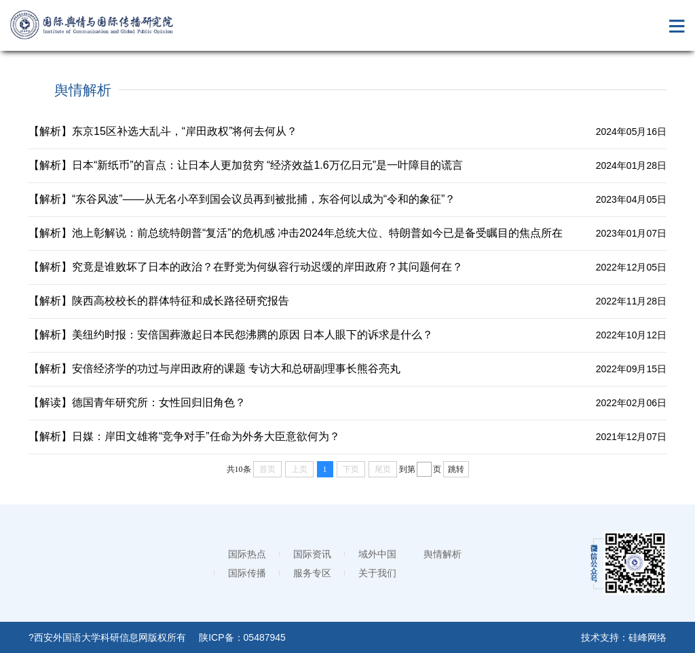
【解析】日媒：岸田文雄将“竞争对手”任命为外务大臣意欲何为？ (184, 436)
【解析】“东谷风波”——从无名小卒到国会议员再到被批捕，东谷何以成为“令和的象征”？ (242, 199)
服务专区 (312, 573)
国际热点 (247, 554)
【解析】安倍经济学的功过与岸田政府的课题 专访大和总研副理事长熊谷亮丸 (214, 368)
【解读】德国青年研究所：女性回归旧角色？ (137, 402)
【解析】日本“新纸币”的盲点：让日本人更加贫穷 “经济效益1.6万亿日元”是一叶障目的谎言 (246, 165)
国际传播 (247, 573)
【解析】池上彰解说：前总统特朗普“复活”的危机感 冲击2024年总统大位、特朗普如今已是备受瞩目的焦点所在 (296, 233)
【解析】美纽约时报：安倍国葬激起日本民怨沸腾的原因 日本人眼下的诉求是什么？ (231, 334)
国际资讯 (312, 554)
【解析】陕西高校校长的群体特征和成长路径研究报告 (159, 300)
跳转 (456, 469)
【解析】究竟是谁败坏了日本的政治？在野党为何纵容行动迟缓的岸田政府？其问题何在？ (246, 267)
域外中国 (377, 554)
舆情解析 (443, 554)
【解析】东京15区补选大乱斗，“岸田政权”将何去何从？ (163, 131)
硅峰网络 (647, 637)
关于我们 (377, 573)
